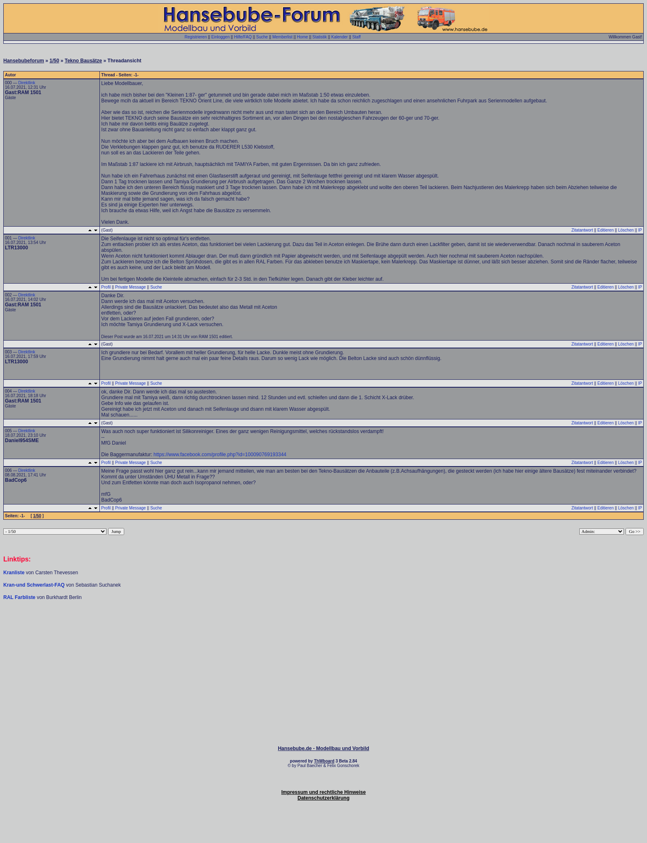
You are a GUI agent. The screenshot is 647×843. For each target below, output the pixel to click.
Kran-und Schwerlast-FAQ (34, 585)
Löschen (626, 230)
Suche (262, 37)
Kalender (339, 37)
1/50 (54, 61)
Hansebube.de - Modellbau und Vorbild (323, 748)
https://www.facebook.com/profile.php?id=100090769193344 (219, 454)
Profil (106, 287)
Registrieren (195, 37)
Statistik (319, 37)
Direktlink (26, 83)
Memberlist (282, 37)
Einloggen (220, 37)
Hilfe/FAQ (243, 37)
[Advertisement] (323, 625)
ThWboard (324, 761)
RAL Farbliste (20, 597)
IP (640, 230)
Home (302, 37)
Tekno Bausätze (83, 61)
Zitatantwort (582, 230)
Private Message (130, 287)
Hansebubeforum (23, 61)
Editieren (605, 230)
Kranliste (13, 572)
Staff (356, 37)
